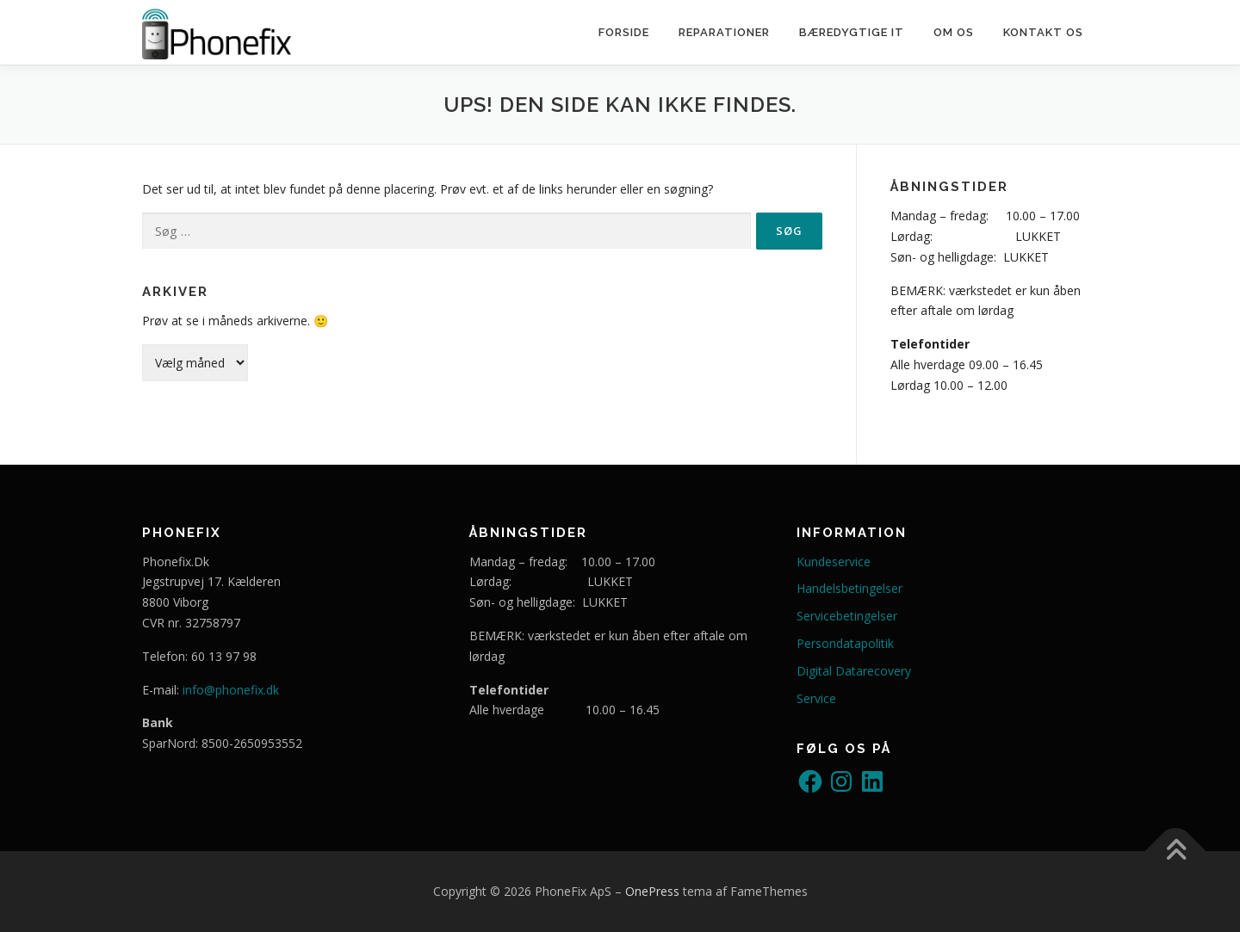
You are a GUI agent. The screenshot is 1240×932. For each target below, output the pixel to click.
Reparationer (724, 32)
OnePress (652, 891)
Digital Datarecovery (854, 671)
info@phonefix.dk (231, 690)
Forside (623, 32)
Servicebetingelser (847, 616)
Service (816, 698)
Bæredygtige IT (851, 32)
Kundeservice (834, 561)
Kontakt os (1043, 32)
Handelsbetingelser (849, 588)
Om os (953, 32)
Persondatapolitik (845, 643)
